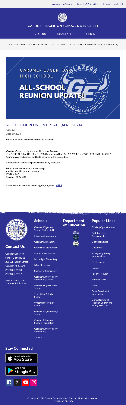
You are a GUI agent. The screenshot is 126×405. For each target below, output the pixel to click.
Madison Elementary (45, 253)
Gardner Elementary (44, 241)
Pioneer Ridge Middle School (45, 287)
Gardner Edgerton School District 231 (31, 44)
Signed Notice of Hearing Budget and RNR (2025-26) (102, 302)
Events (95, 267)
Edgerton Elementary (45, 235)
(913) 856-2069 (13, 273)
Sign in (89, 33)
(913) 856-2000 (13, 269)
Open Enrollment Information (100, 292)
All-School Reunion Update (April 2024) (95, 44)
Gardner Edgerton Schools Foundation (44, 321)
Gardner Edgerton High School (46, 313)
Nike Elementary (42, 265)
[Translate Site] (66, 34)
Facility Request (100, 273)
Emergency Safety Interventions (101, 255)
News (64, 44)
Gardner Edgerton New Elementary (46, 330)
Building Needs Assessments (99, 234)
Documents (98, 247)
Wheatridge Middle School (44, 304)
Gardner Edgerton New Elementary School (46, 278)
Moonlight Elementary (45, 259)
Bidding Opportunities (103, 227)
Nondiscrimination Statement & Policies (16, 282)
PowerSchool (110, 4)
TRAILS (38, 337)
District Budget (100, 241)
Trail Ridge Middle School (43, 295)
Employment (98, 262)
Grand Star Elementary (45, 247)
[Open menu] (40, 34)
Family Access (99, 279)
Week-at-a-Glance (62, 4)
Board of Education (87, 4)
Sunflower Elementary (45, 270)
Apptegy (69, 400)
